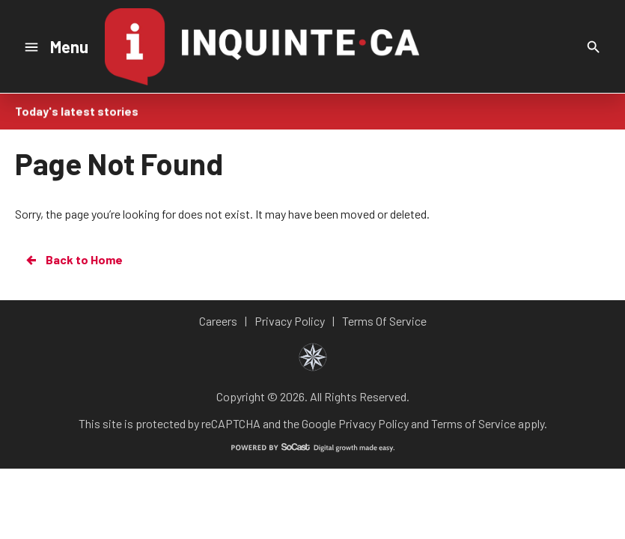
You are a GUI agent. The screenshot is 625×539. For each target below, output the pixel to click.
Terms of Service (473, 423)
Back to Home (73, 259)
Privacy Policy (373, 423)
